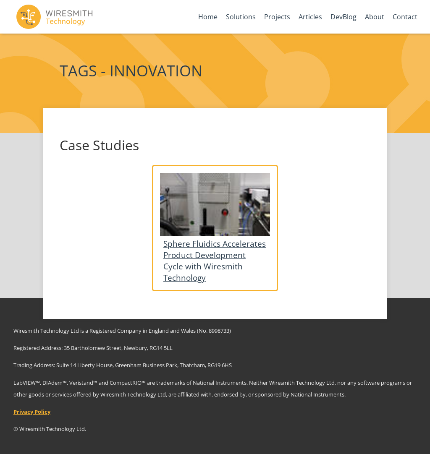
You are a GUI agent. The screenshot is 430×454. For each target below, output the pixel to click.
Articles (310, 16)
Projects (277, 16)
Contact (405, 16)
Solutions (241, 16)
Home (208, 16)
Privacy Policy (31, 411)
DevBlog (343, 16)
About (374, 16)
